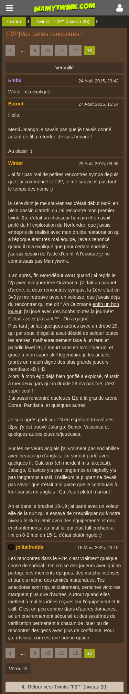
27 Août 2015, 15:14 (98, 104)
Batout (15, 103)
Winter (15, 163)
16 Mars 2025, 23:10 (97, 547)
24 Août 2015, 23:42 (98, 80)
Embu (15, 80)
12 (75, 50)
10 (47, 50)
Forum (14, 21)
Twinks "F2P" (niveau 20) (62, 21)
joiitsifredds (29, 547)
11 (61, 50)
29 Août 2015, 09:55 (98, 163)
